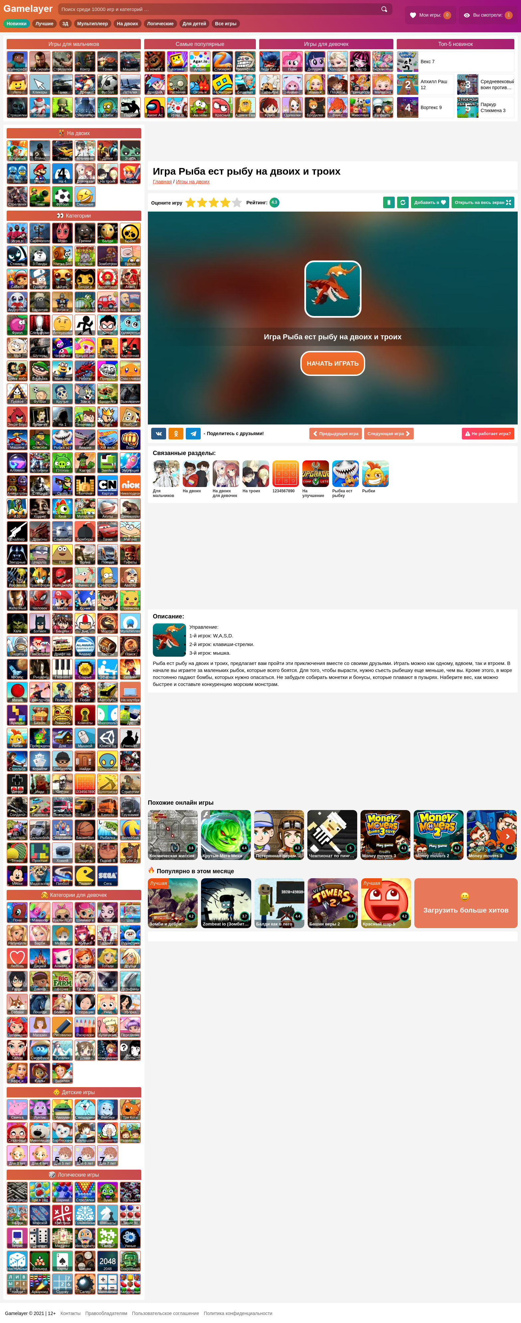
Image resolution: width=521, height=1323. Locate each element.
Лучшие (44, 23)
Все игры (226, 23)
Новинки (17, 23)
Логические (160, 23)
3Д (65, 23)
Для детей (194, 23)
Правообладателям (106, 1313)
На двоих (127, 23)
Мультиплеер (92, 23)
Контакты (70, 1313)
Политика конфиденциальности (238, 1313)
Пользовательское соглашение (165, 1313)
